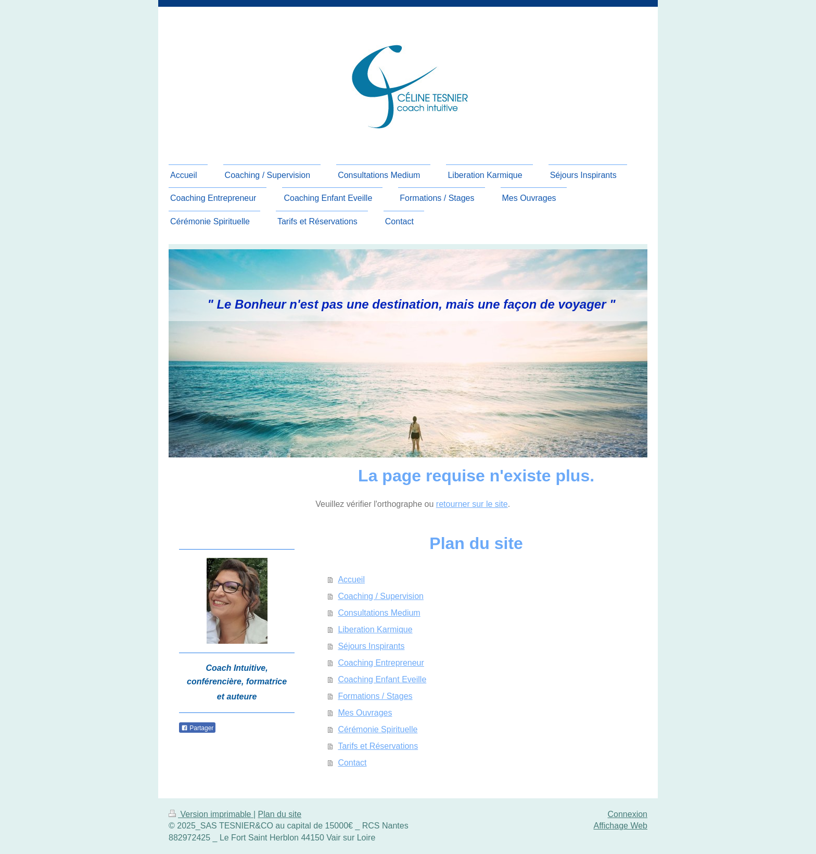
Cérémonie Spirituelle (377, 729)
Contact (352, 762)
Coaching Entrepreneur (381, 662)
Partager (197, 728)
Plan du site (280, 814)
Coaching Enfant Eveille (382, 679)
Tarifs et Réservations (378, 746)
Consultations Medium (379, 612)
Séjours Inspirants (371, 646)
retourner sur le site (472, 504)
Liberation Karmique (375, 629)
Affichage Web (620, 825)
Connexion (628, 814)
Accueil (351, 579)
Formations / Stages (375, 696)
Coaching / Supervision (381, 596)
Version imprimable (211, 814)
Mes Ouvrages (365, 712)
